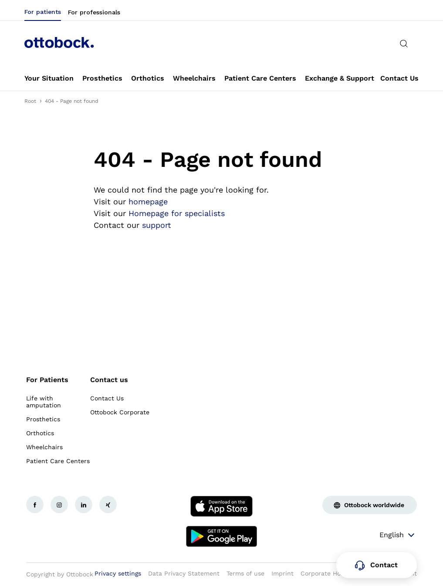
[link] (49, 78)
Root (30, 101)
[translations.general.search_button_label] (404, 43)
